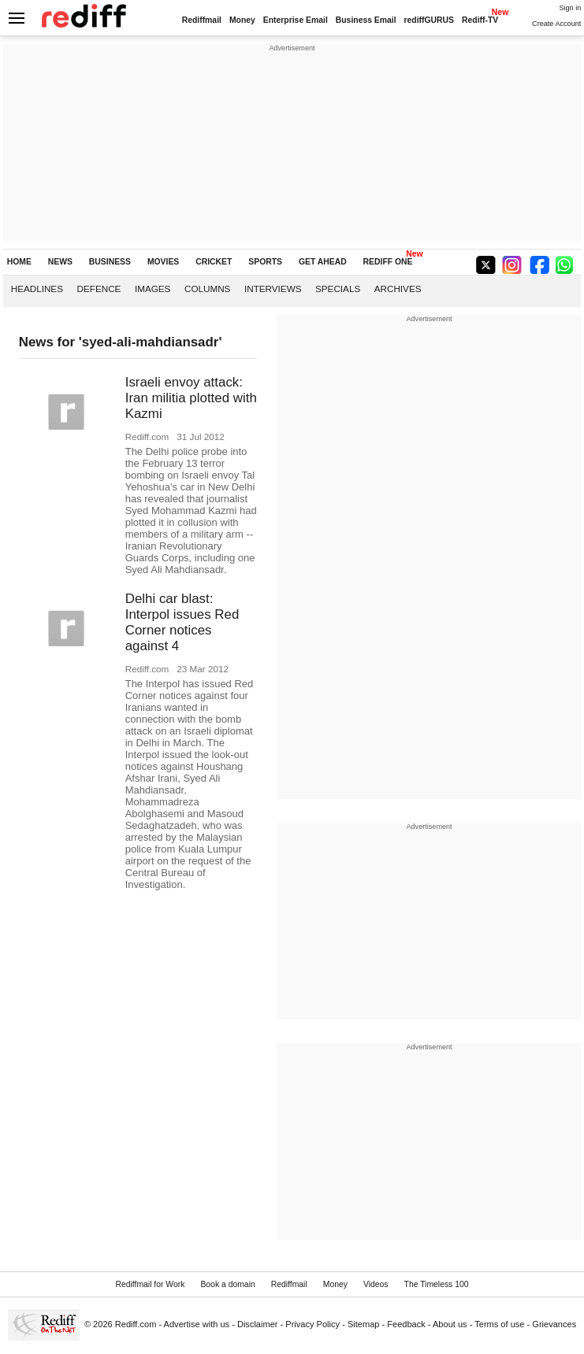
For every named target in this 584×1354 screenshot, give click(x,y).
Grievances (554, 1324)
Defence (99, 288)
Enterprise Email (295, 20)
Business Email (366, 20)
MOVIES (163, 261)
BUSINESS (110, 261)
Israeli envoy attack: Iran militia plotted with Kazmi (191, 398)
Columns (207, 288)
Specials (337, 288)
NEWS (60, 261)
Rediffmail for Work (149, 1284)
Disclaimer (257, 1324)
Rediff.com (136, 1324)
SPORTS (265, 261)
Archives (398, 288)
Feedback (406, 1324)
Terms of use (499, 1324)
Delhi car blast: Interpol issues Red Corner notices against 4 (182, 622)
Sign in (570, 8)
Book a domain (227, 1284)
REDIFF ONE (388, 261)
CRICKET (213, 261)
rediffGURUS (429, 20)
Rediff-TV (480, 20)
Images (152, 288)
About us (450, 1324)
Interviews (273, 288)
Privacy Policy (312, 1324)
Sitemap (364, 1324)
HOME (19, 261)
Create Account (556, 24)
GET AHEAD (323, 261)
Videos (376, 1284)
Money (242, 20)
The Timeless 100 (436, 1284)
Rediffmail (201, 20)
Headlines (37, 288)
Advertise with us (197, 1324)
